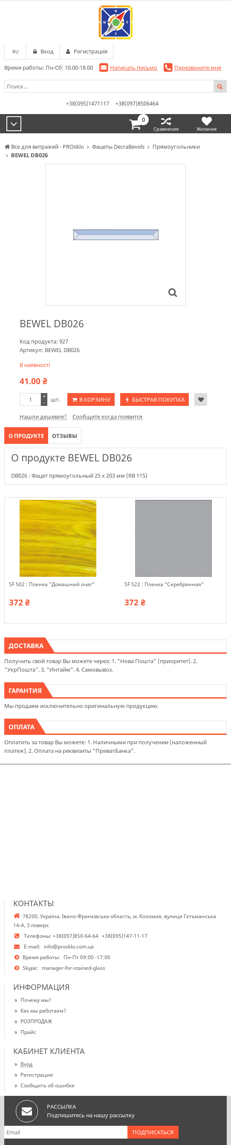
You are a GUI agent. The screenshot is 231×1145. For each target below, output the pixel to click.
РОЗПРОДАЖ (32, 1021)
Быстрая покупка (158, 399)
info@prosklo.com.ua (69, 946)
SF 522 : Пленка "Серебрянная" (164, 584)
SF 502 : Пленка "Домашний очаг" (52, 584)
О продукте (26, 436)
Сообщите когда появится (107, 416)
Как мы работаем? (39, 1010)
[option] (115, 234)
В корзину (94, 399)
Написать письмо (133, 67)
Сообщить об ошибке (44, 1085)
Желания (206, 123)
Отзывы (64, 436)
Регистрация (33, 1074)
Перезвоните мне (197, 67)
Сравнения (166, 123)
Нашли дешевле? (43, 416)
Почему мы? (32, 1000)
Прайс (24, 1032)
